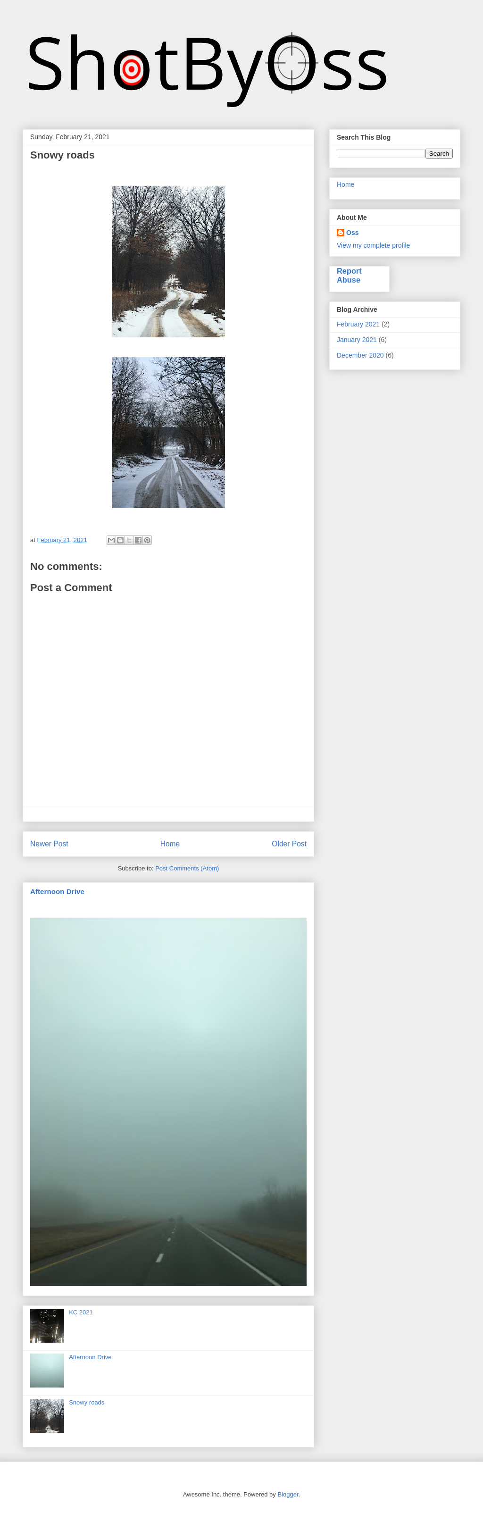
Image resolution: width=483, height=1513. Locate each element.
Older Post (289, 844)
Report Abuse (349, 275)
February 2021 (358, 324)
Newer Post (49, 844)
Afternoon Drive (57, 891)
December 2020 (360, 355)
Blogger (287, 1494)
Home (170, 844)
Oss (352, 232)
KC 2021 (81, 1312)
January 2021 (357, 339)
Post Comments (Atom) (187, 868)
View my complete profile (373, 245)
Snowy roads (86, 1402)
